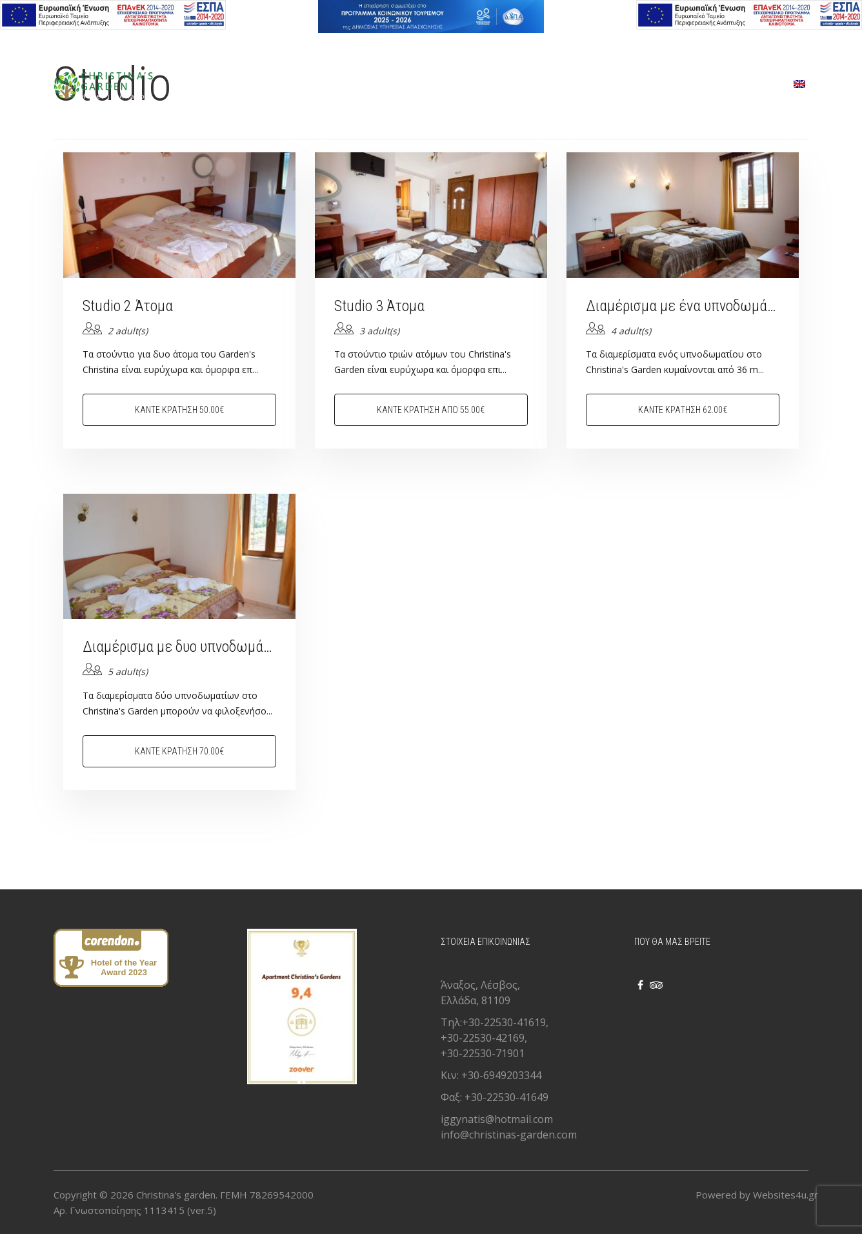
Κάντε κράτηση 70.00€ (179, 751)
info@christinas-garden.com (509, 1135)
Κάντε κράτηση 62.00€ (682, 410)
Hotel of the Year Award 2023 (124, 967)
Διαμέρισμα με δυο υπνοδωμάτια (179, 647)
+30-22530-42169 (483, 1038)
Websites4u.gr (785, 1194)
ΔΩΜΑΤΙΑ (418, 84)
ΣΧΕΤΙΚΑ (649, 84)
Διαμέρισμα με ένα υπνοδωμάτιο (682, 306)
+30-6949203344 (501, 1075)
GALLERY (577, 84)
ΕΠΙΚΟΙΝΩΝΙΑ (732, 84)
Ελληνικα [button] (71, 42)
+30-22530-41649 (506, 1097)
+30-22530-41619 (504, 1022)
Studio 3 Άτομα (379, 306)
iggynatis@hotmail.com (497, 1119)
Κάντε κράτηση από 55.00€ (431, 410)
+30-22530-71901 (483, 1053)
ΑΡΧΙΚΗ (347, 84)
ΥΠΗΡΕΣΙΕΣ (498, 84)
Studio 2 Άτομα (128, 306)
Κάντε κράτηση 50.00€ (179, 410)
